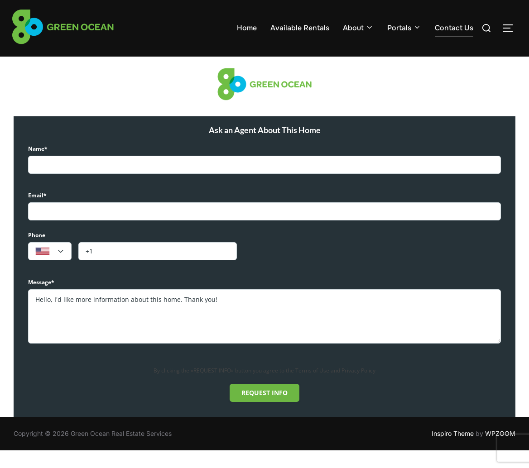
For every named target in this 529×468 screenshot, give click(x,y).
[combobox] (50, 268)
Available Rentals (299, 28)
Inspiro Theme (453, 451)
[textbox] (50, 269)
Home (247, 28)
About (358, 28)
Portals (404, 28)
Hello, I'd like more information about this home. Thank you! (264, 333)
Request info (264, 410)
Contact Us (454, 28)
